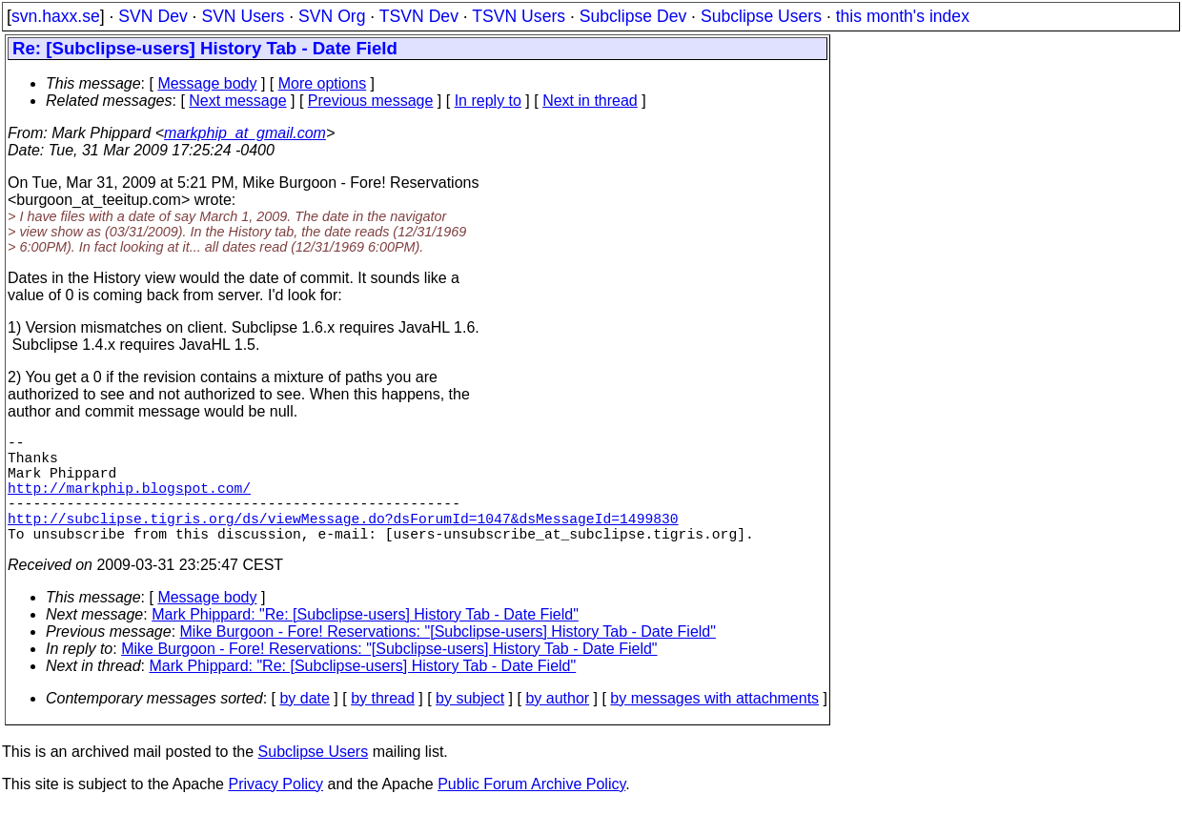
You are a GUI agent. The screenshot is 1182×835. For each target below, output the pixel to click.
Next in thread (590, 100)
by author (557, 725)
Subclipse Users (761, 16)
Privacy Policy (275, 811)
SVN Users (242, 16)
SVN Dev (152, 16)
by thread (383, 725)
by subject (470, 725)
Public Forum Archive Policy (531, 811)
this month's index (902, 16)
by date (304, 725)
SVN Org (331, 16)
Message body (206, 83)
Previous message (371, 100)
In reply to (488, 100)
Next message (237, 100)
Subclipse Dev (633, 16)
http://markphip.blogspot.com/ (129, 502)
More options (322, 83)
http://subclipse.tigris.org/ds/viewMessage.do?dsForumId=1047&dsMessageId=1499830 (343, 540)
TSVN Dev (419, 16)
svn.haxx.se (55, 16)
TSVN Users (518, 16)
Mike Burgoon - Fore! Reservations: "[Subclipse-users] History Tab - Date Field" (448, 658)
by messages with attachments (714, 725)
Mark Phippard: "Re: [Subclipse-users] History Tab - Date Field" (365, 641)
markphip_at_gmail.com (245, 133)
